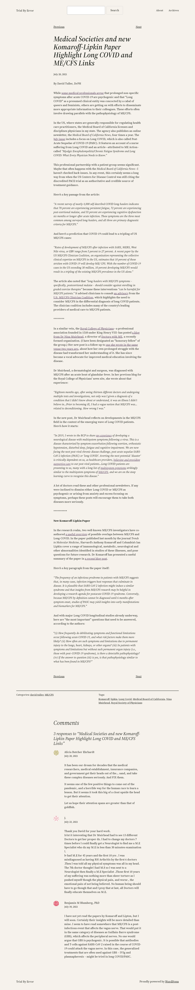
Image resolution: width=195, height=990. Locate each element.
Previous (58, 27)
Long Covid (125, 699)
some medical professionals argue (82, 93)
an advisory (121, 293)
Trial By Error (25, 10)
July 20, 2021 (71, 756)
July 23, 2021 (71, 822)
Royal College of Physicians (97, 328)
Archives (174, 10)
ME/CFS (103, 472)
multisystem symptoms (113, 468)
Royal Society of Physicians (126, 702)
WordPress (172, 981)
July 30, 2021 (71, 906)
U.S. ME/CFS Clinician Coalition (73, 297)
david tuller (37, 694)
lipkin (114, 699)
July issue (59, 139)
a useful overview (76, 534)
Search (114, 10)
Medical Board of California (149, 699)
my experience (104, 435)
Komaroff (104, 699)
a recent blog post (96, 559)
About (159, 10)
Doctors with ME (111, 337)
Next (139, 27)
